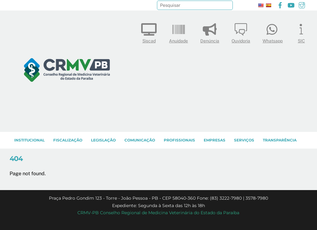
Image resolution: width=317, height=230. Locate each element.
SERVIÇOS (244, 140)
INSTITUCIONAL (29, 140)
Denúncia (209, 31)
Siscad (149, 31)
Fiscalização (67, 140)
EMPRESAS (214, 140)
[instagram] (302, 4)
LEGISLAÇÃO (103, 140)
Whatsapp (273, 31)
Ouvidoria (241, 31)
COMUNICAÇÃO (139, 140)
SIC (301, 31)
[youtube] (291, 4)
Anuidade (178, 31)
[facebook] (280, 4)
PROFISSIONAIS (179, 140)
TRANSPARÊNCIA (280, 140)
